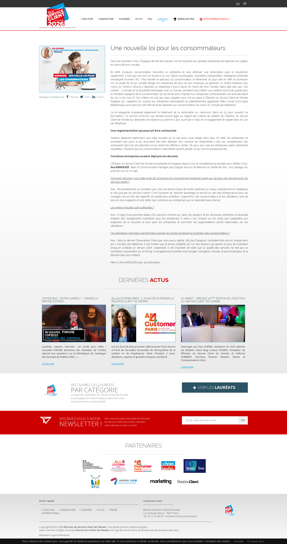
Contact (163, 18)
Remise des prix (184, 19)
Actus (138, 18)
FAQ (150, 18)
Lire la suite (48, 363)
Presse (113, 509)
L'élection (87, 18)
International (51, 513)
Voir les (215, 387)
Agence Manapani (60, 535)
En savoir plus (255, 541)
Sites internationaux (215, 19)
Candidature (106, 18)
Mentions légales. (139, 527)
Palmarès (124, 18)
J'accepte (238, 541)
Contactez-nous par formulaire (181, 516)
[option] (72, 69)
